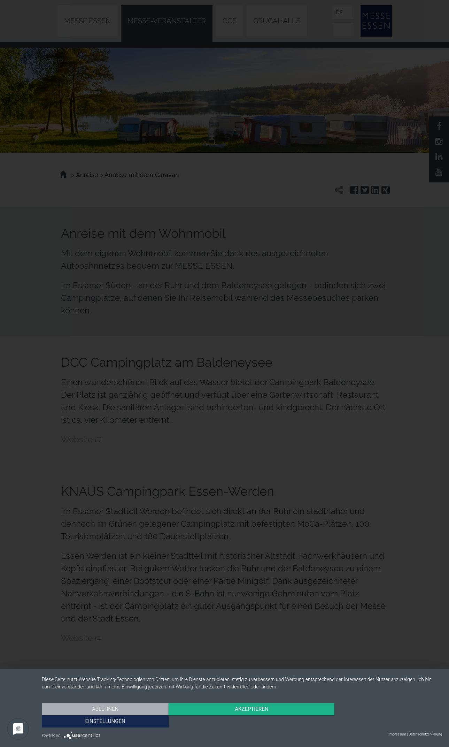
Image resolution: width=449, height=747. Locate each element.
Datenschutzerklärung (425, 734)
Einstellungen (382, 721)
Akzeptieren (241, 721)
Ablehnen (101, 721)
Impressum (397, 734)
